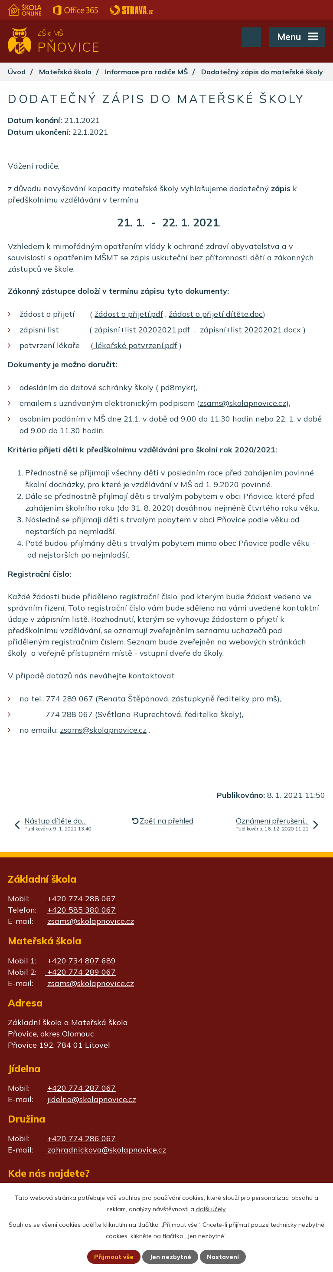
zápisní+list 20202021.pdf (142, 330)
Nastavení (223, 1257)
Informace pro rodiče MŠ (146, 71)
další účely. (211, 1209)
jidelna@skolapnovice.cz (91, 1099)
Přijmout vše (114, 1257)
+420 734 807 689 (81, 961)
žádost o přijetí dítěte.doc (216, 314)
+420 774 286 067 (81, 1138)
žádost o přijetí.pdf (129, 314)
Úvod (17, 71)
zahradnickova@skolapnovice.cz (106, 1150)
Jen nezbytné (170, 1257)
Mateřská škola (65, 71)
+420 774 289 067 (80, 972)
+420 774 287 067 (81, 1088)
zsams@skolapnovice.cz (242, 403)
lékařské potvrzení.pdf (135, 345)
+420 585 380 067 (81, 910)
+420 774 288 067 (81, 898)
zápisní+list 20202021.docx (250, 330)
